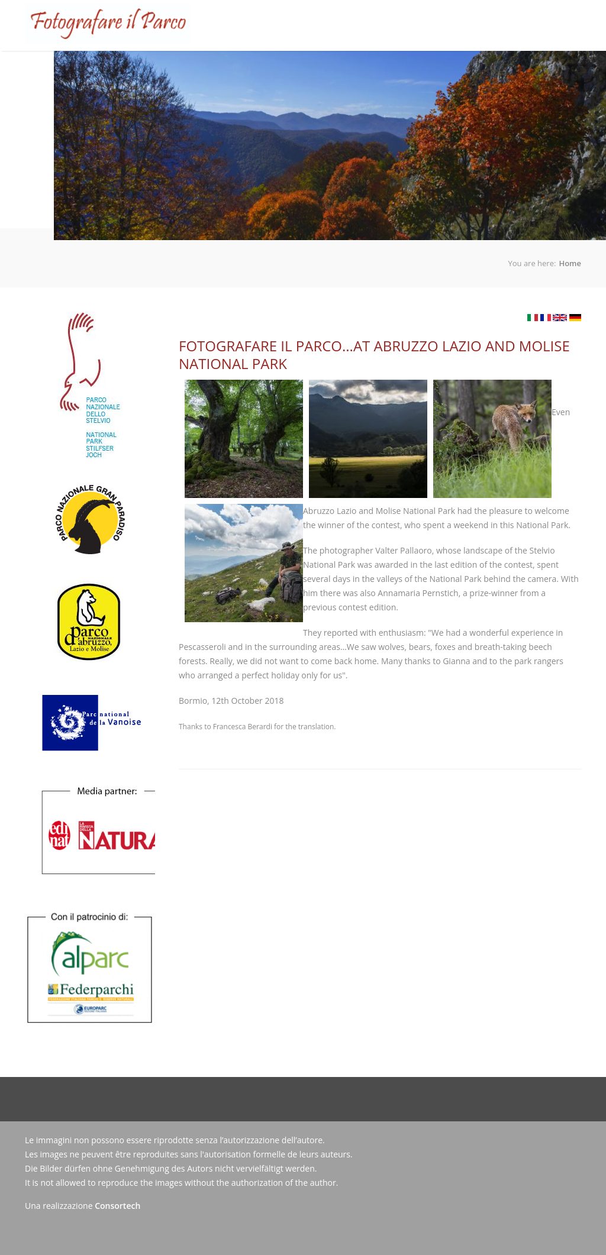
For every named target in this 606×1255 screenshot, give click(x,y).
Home (132, 69)
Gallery (333, 69)
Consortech (117, 1205)
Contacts (478, 69)
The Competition (191, 60)
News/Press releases (404, 69)
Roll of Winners (273, 69)
